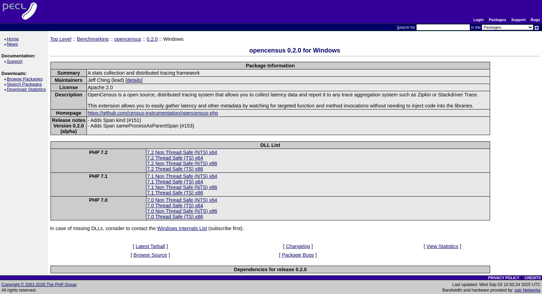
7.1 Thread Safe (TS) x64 (175, 181)
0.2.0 (152, 39)
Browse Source (151, 255)
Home (14, 38)
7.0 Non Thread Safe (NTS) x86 (182, 211)
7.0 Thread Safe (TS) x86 (175, 216)
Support (518, 20)
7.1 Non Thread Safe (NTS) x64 (182, 176)
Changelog (298, 246)
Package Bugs (298, 255)
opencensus (127, 39)
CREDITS (532, 278)
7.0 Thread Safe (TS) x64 (175, 205)
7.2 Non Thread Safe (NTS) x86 (182, 163)
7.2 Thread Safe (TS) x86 (175, 169)
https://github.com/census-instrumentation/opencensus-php (153, 113)
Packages (497, 20)
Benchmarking (93, 39)
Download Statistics (27, 89)
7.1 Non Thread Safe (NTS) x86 (182, 187)
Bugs (535, 20)
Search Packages (25, 84)
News (13, 44)
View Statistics (442, 246)
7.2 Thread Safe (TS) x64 (175, 158)
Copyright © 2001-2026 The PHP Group (38, 284)
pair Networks (528, 290)
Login (478, 20)
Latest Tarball (150, 246)
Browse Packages (26, 79)
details (134, 80)
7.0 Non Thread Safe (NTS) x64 (182, 200)
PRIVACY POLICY (503, 278)
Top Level (61, 39)
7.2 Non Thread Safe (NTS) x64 (182, 152)
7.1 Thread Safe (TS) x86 (175, 193)
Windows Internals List (182, 228)
